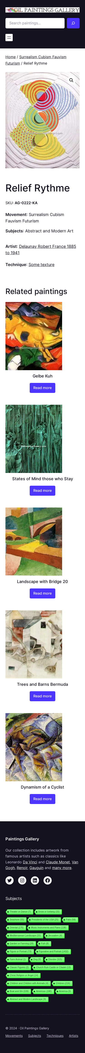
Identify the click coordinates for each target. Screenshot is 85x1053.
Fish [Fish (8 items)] (45, 943)
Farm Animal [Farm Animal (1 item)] (18, 959)
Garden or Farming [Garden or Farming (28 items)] (22, 943)
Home (10, 57)
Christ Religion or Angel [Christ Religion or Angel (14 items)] (24, 975)
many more (61, 867)
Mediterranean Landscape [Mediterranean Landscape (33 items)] (25, 935)
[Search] (73, 23)
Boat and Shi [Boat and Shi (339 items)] (19, 991)
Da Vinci (30, 862)
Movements (14, 1036)
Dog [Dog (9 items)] (37, 959)
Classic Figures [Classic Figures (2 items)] (19, 967)
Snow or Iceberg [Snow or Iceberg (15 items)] (48, 911)
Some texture (41, 264)
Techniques (54, 1036)
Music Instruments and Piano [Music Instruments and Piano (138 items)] (48, 927)
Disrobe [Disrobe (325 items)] (55, 959)
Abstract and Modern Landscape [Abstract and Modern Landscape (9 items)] (28, 999)
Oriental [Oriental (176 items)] (17, 927)
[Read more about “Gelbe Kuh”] (42, 388)
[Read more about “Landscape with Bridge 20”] (42, 593)
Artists (73, 1036)
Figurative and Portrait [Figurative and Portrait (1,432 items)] (53, 951)
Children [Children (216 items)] (63, 983)
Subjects (34, 1036)
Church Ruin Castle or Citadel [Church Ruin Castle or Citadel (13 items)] (53, 967)
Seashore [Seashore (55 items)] (17, 919)
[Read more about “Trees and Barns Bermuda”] (42, 696)
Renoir (22, 867)
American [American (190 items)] (43, 991)
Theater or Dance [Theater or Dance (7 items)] (20, 911)
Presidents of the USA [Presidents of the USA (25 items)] (45, 919)
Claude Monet (58, 862)
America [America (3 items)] (65, 991)
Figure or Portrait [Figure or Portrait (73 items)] (21, 951)
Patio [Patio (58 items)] (71, 919)
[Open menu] (9, 37)
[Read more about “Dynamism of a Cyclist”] (42, 799)
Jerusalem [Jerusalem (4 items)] (55, 935)
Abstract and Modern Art (49, 230)
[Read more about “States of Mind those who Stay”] (42, 491)
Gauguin (36, 867)
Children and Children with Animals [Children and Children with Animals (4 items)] (29, 983)
